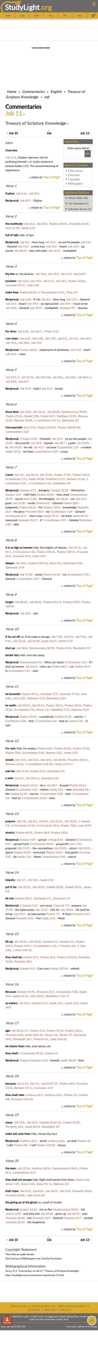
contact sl (33, 1309)
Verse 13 (11, 814)
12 (84, 133)
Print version (75, 170)
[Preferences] (93, 15)
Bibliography (75, 183)
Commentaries (33, 91)
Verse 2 (10, 216)
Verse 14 (11, 872)
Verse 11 (11, 686)
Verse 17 (11, 1023)
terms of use (18, 1306)
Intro (8, 143)
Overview (74, 175)
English (56, 91)
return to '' (45, 177)
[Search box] (74, 153)
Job (46, 97)
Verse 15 (11, 934)
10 (13, 133)
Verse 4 (10, 324)
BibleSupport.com (31, 1258)
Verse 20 (11, 1161)
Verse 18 (11, 1076)
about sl (50, 1309)
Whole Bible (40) (78, 198)
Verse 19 (11, 1115)
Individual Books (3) (79, 209)
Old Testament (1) (78, 203)
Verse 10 (11, 629)
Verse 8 (10, 540)
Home (11, 91)
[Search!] (88, 153)
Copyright (74, 179)
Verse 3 (10, 266)
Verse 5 (10, 370)
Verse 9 (10, 594)
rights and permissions (71, 1306)
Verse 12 (11, 741)
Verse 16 (11, 984)
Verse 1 (10, 186)
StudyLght (22, 7)
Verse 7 (10, 467)
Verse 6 (10, 404)
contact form (62, 1319)
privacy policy (40, 1306)
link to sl (65, 1309)
